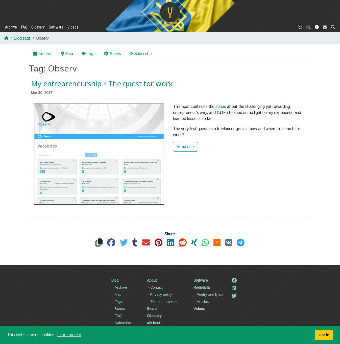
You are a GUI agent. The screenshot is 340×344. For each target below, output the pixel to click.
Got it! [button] (324, 335)
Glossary (38, 27)
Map (67, 54)
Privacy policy (159, 294)
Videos (72, 27)
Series (112, 54)
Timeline (43, 54)
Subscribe (141, 54)
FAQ (24, 27)
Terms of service (162, 302)
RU (300, 27)
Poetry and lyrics (208, 294)
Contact (155, 287)
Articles (201, 302)
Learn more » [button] (69, 335)
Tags (88, 54)
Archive (11, 27)
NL (308, 27)
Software (56, 27)
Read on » (185, 146)
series (220, 106)
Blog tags (22, 38)
